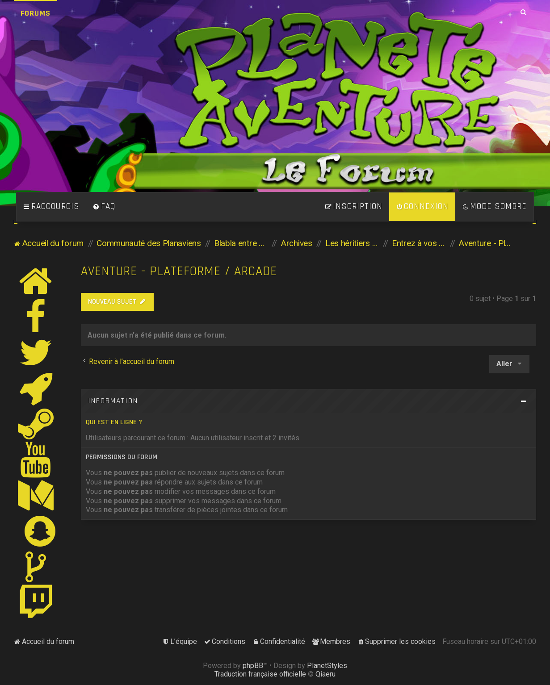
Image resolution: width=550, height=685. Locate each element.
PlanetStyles (327, 665)
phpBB (253, 665)
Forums (35, 13)
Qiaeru (325, 674)
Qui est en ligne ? (114, 422)
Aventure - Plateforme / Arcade (179, 271)
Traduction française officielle (260, 674)
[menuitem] (104, 206)
